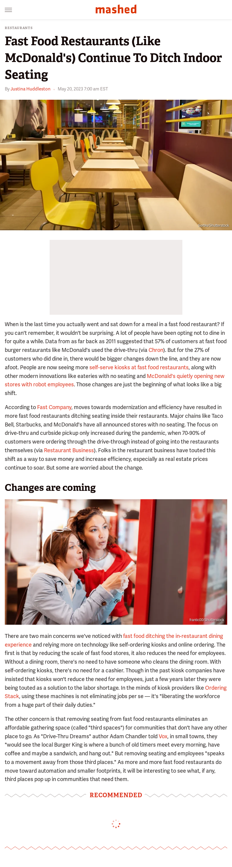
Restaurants (19, 28)
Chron (156, 350)
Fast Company (54, 407)
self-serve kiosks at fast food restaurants (139, 367)
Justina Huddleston (30, 89)
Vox (163, 736)
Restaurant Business (69, 450)
